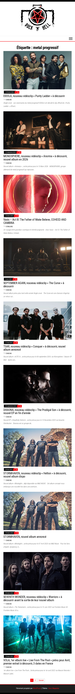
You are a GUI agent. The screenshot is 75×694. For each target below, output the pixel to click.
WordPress (37, 688)
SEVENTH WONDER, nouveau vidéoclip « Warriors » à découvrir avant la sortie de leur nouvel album (32, 598)
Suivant (41, 680)
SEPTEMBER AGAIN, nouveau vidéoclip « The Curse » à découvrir (33, 284)
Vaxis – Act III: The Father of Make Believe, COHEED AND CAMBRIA (34, 221)
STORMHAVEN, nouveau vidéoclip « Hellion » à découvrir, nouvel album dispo (34, 475)
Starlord (9, 226)
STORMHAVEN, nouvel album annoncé (24, 536)
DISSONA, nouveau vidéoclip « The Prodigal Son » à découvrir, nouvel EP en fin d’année (37, 411)
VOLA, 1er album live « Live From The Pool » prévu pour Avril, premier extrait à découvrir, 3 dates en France (36, 662)
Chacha (9, 100)
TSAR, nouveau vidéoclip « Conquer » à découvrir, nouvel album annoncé (34, 348)
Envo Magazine (53, 688)
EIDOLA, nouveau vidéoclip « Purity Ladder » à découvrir (34, 96)
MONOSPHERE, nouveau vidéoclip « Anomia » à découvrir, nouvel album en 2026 (35, 157)
